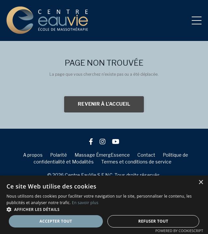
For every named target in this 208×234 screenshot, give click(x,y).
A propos (33, 155)
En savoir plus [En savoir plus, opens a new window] (85, 202)
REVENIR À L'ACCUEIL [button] (104, 104)
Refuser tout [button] (153, 221)
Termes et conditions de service (136, 161)
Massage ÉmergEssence (102, 155)
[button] (104, 209)
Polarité (58, 155)
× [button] (200, 182)
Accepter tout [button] (55, 221)
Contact (146, 155)
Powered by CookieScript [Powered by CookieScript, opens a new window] (179, 230)
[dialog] (104, 205)
